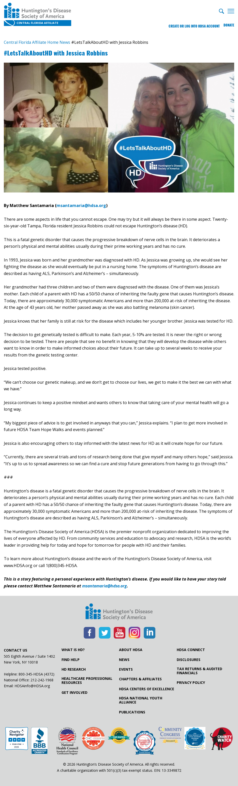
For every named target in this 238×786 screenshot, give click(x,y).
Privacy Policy (191, 683)
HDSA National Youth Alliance (140, 700)
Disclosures (188, 660)
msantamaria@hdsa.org (81, 206)
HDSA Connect (191, 650)
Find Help (71, 660)
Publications (132, 712)
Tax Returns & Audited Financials (199, 671)
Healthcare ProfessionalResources (87, 681)
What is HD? (73, 650)
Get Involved (74, 693)
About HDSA (130, 650)
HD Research (74, 669)
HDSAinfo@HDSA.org (32, 686)
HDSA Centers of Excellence (146, 689)
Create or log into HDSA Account (192, 24)
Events (126, 669)
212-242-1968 (42, 680)
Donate (229, 24)
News (124, 660)
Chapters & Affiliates (140, 679)
